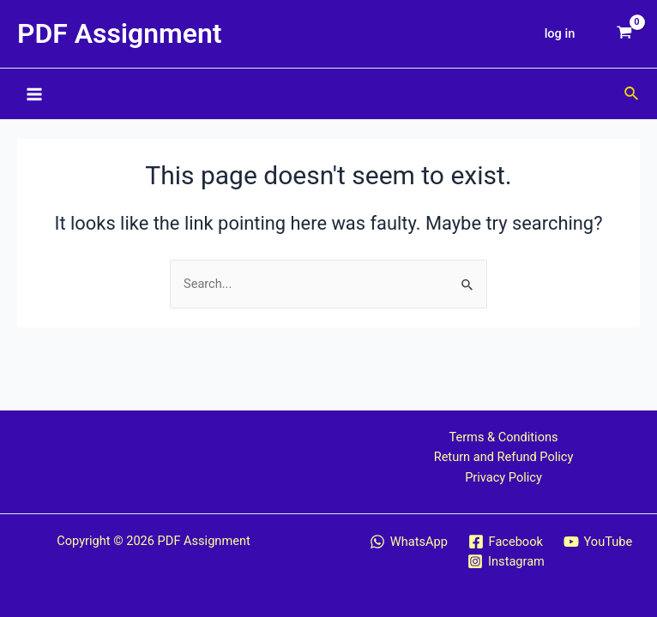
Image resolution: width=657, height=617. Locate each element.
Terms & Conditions (503, 437)
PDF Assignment (119, 33)
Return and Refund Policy (504, 456)
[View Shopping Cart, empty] (624, 34)
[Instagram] (505, 561)
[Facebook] (505, 541)
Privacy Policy (503, 477)
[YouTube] (597, 541)
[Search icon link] (632, 94)
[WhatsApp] (409, 541)
